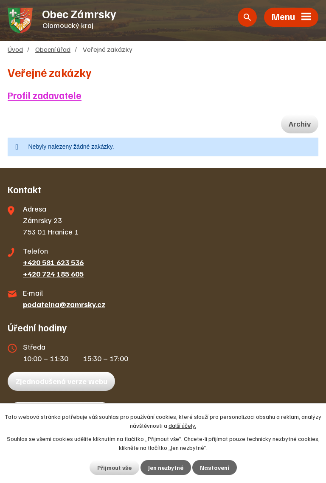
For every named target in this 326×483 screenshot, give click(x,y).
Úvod (15, 49)
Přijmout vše (114, 467)
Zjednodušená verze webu (61, 381)
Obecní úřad (52, 49)
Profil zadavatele (45, 95)
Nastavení (214, 467)
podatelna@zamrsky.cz (64, 304)
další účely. (182, 425)
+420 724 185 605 (53, 273)
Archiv (300, 123)
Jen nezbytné (165, 467)
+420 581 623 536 (53, 262)
